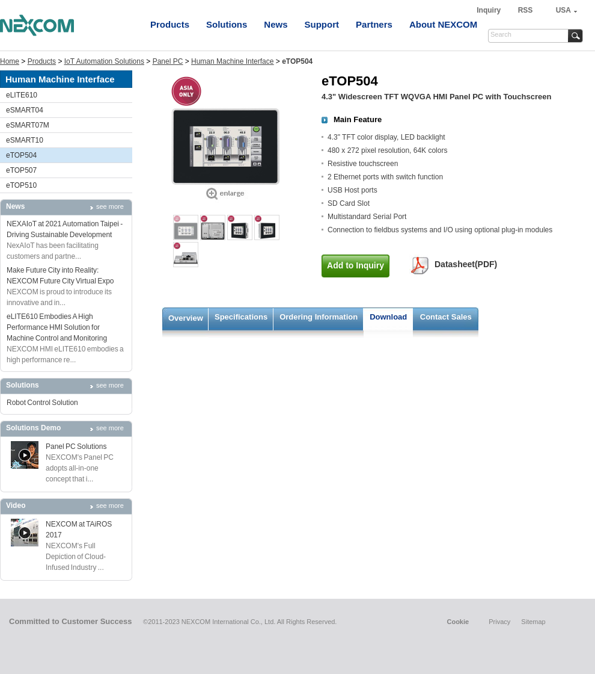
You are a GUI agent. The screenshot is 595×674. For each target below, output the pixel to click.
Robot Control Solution (42, 402)
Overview (185, 318)
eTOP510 (21, 185)
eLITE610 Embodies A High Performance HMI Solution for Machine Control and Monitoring (57, 327)
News (275, 24)
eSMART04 (24, 110)
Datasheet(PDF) (466, 264)
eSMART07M (27, 125)
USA (563, 10)
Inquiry (489, 10)
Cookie (458, 621)
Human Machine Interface (232, 61)
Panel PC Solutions (76, 446)
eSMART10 (24, 140)
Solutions (226, 24)
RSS (525, 10)
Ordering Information (318, 316)
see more (110, 206)
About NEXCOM (443, 24)
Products (169, 24)
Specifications (241, 316)
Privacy (499, 621)
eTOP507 (21, 170)
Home (9, 61)
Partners (374, 24)
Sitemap (533, 621)
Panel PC (168, 61)
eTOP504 (21, 155)
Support (322, 24)
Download (388, 316)
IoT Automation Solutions (104, 61)
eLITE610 (21, 95)
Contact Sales (446, 316)
